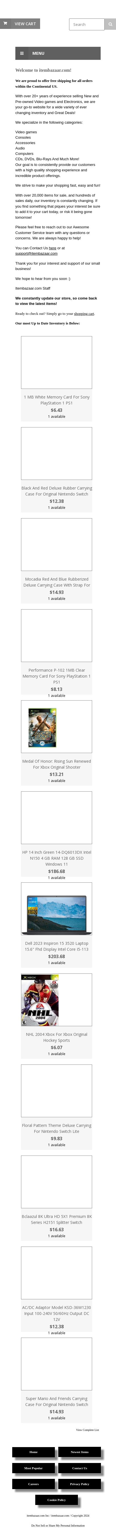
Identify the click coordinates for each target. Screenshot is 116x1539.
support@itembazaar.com (36, 253)
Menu (29, 53)
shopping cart (84, 313)
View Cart (25, 23)
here (52, 248)
